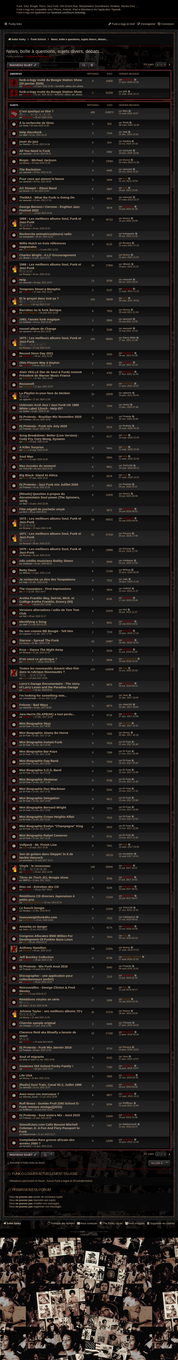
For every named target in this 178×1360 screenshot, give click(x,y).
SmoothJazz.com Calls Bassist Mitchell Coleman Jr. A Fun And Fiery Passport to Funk (49, 1165)
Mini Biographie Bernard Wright (42, 845)
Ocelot (26, 449)
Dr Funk (26, 764)
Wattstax (27, 988)
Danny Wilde (129, 375)
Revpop (27, 266)
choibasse (27, 601)
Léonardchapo (29, 736)
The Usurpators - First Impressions (45, 626)
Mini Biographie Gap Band (38, 798)
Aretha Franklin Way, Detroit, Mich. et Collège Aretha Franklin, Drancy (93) (46, 637)
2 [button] (161, 102)
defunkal (27, 1125)
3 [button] (164, 102)
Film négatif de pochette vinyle (42, 546)
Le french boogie (31, 945)
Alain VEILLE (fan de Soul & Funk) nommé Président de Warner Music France (50, 411)
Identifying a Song (32, 659)
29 (32, 152)
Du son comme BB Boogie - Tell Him (46, 668)
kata (125, 216)
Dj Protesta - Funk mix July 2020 (43, 463)
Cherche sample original (37, 1060)
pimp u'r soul (28, 1097)
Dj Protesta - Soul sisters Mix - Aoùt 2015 (49, 1153)
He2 (25, 654)
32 (45, 152)
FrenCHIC (27, 251)
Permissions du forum (31, 1227)
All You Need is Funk (34, 188)
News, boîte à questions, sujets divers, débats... (54, 89)
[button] (169, 102)
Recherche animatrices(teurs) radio (45, 271)
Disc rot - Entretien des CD (39, 924)
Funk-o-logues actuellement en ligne (45, 1211)
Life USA (25, 1113)
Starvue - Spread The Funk (39, 678)
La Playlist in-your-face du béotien (44, 431)
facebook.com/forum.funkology (68, 50)
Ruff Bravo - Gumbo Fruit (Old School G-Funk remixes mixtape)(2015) (49, 1142)
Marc (125, 148)
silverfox (27, 329)
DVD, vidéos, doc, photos (71, 124)
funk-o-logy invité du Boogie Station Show (50, 129)
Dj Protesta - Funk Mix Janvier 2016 (45, 1085)
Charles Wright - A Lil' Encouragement (47, 293)
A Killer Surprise (31, 484)
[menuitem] (165, 62)
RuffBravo (27, 1147)
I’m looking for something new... (43, 733)
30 (36, 152)
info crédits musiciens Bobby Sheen (46, 598)
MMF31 (26, 918)
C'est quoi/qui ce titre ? (36, 148)
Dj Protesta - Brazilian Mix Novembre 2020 (50, 454)
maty (25, 620)
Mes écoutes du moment (37, 503)
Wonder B (44, 94)
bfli (24, 629)
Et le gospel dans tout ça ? (39, 336)
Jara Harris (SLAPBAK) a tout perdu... (47, 751)
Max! (25, 541)
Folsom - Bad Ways (33, 742)
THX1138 (27, 506)
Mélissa (26, 611)
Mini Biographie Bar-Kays (38, 789)
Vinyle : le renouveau (34, 903)
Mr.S (25, 549)
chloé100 (27, 745)
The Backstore (30, 207)
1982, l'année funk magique (39, 357)
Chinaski (27, 1063)
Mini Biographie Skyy (35, 761)
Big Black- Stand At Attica (38, 512)
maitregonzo (129, 954)
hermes (26, 342)
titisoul (126, 1036)
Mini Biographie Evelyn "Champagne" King (51, 863)
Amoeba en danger (33, 964)
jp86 (125, 129)
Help (22, 317)
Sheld (25, 163)
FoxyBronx (129, 1113)
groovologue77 (30, 287)
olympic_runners (132, 994)
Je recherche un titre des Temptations (47, 617)
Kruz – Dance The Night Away (41, 687)
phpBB (82, 1307)
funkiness (31, 94)
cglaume (27, 437)
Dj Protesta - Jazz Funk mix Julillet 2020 (48, 522)
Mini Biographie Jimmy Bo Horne (43, 770)
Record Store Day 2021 (36, 391)
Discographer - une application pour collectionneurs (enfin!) (46, 1015)
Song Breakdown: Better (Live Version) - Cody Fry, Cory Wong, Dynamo (49, 474)
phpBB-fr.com (92, 1308)
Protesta (27, 457)
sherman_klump (30, 1134)
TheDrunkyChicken (32, 940)
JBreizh (26, 296)
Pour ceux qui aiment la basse (41, 216)
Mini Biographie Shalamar (38, 817)
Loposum (27, 671)
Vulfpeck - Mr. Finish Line (38, 882)
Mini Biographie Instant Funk (40, 779)
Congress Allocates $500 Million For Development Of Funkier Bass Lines (46, 975)
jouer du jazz (28, 179)
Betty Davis (27, 608)
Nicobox (26, 948)
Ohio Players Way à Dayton (39, 400)
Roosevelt (26, 421)
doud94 (127, 760)
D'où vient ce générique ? (38, 696)
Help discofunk (30, 170)
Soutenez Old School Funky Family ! (46, 1103)
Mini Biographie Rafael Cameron (43, 873)
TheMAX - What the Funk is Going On (47, 235)
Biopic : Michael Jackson (37, 198)
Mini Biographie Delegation (39, 835)
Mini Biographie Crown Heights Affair (46, 854)
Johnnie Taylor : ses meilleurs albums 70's (50, 1049)
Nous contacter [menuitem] (87, 1261)
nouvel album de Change (37, 366)
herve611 (27, 1184)
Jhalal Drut (28, 958)
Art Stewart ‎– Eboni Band (38, 226)
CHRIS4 (127, 626)
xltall (25, 173)
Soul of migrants (31, 1094)
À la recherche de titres (36, 160)
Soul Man (26, 494)
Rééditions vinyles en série (39, 1037)
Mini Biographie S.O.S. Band (40, 807)
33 (49, 152)
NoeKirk (26, 182)
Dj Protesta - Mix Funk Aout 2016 (43, 1004)
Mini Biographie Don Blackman (42, 826)
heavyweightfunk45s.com (38, 955)
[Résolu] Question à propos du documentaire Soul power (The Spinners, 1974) (49, 535)
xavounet (27, 191)
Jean (125, 732)
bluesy (26, 201)
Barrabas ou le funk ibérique (40, 347)
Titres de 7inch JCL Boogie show (43, 915)
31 (40, 152)
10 (45, 907)
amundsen (28, 898)
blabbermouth (29, 1172)
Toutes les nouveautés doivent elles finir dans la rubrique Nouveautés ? (49, 707)
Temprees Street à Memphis (39, 326)
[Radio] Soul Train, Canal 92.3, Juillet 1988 (50, 1122)
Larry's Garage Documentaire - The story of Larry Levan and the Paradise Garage (49, 722)
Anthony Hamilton (32, 985)
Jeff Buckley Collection (36, 994)
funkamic (27, 360)
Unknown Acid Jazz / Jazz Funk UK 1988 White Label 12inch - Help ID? (49, 444)
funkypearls (28, 274)
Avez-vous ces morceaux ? (39, 1131)
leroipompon (29, 699)
